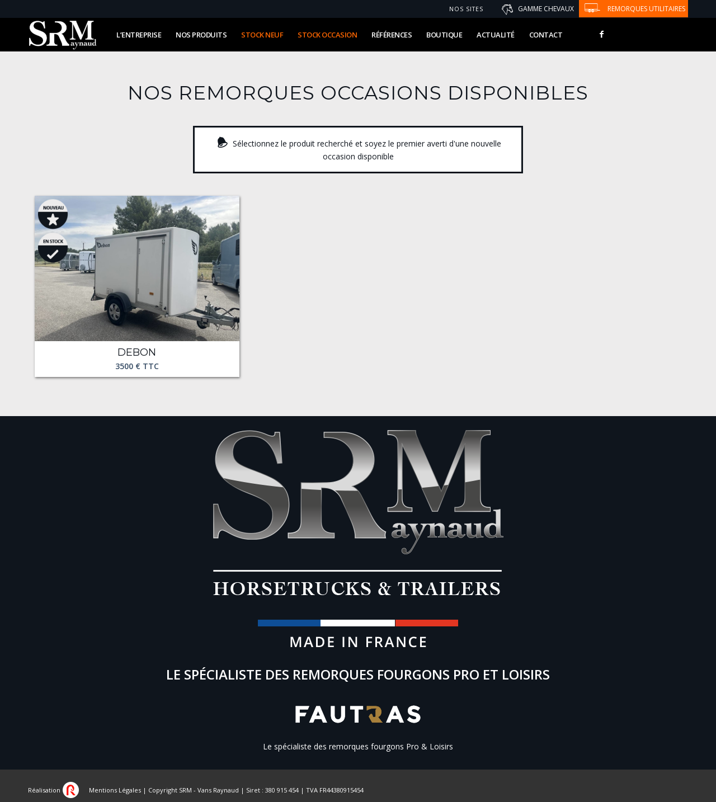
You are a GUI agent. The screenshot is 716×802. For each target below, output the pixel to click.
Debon (136, 352)
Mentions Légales (115, 790)
